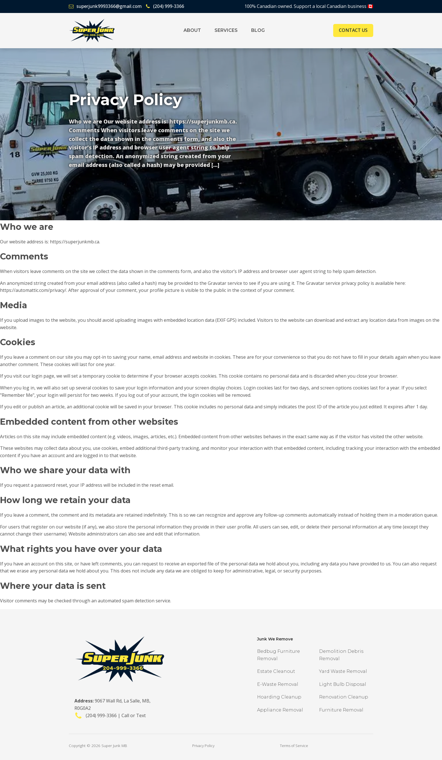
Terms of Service (294, 745)
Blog (258, 30)
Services (226, 30)
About (192, 30)
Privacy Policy (203, 745)
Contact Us (353, 30)
